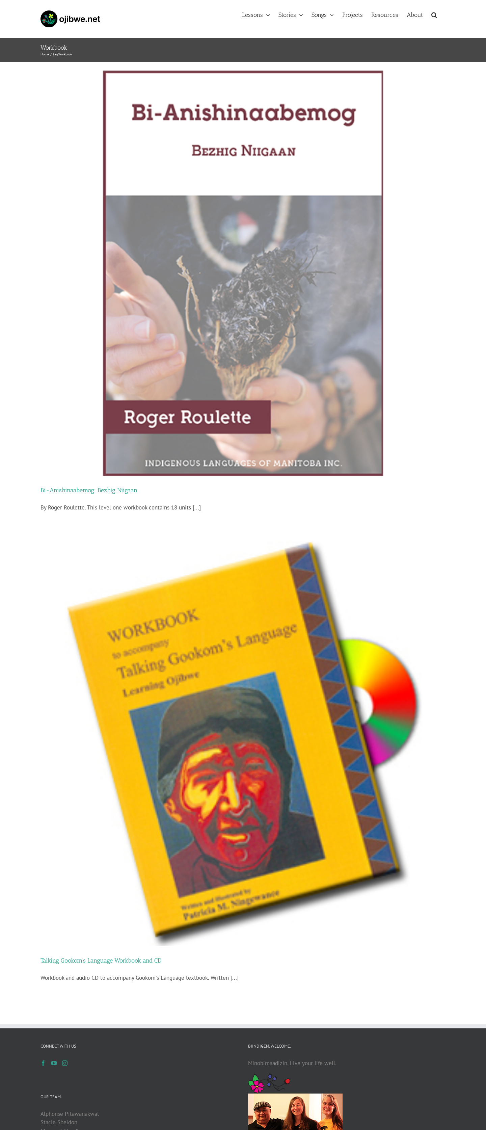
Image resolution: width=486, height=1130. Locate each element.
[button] (434, 14)
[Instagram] (65, 1063)
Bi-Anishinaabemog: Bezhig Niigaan (88, 490)
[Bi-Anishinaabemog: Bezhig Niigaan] (243, 273)
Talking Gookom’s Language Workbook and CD (100, 960)
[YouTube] (54, 1063)
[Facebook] (43, 1063)
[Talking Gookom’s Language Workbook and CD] (243, 743)
